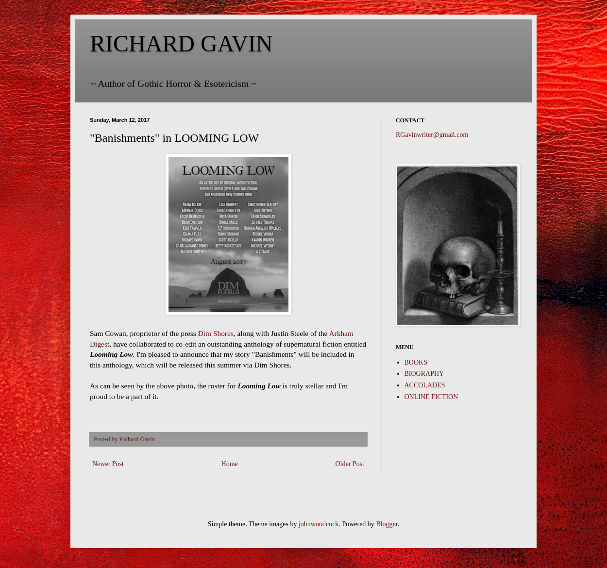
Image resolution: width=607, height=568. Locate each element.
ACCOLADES (425, 385)
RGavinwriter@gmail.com (432, 134)
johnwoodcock (318, 524)
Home (229, 464)
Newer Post (108, 464)
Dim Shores (216, 333)
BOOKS (416, 362)
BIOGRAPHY (424, 373)
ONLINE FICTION (431, 397)
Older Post (350, 464)
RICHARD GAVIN (181, 43)
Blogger (386, 524)
